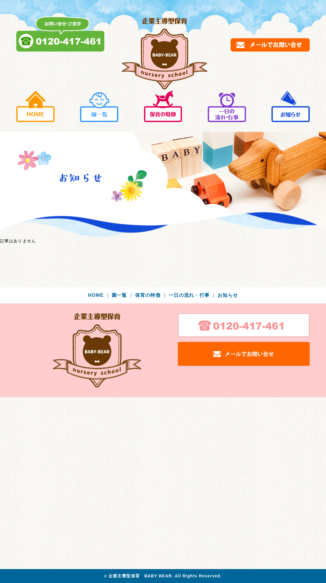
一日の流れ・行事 (192, 295)
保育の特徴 (151, 295)
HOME (99, 295)
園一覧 (123, 295)
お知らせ (228, 295)
